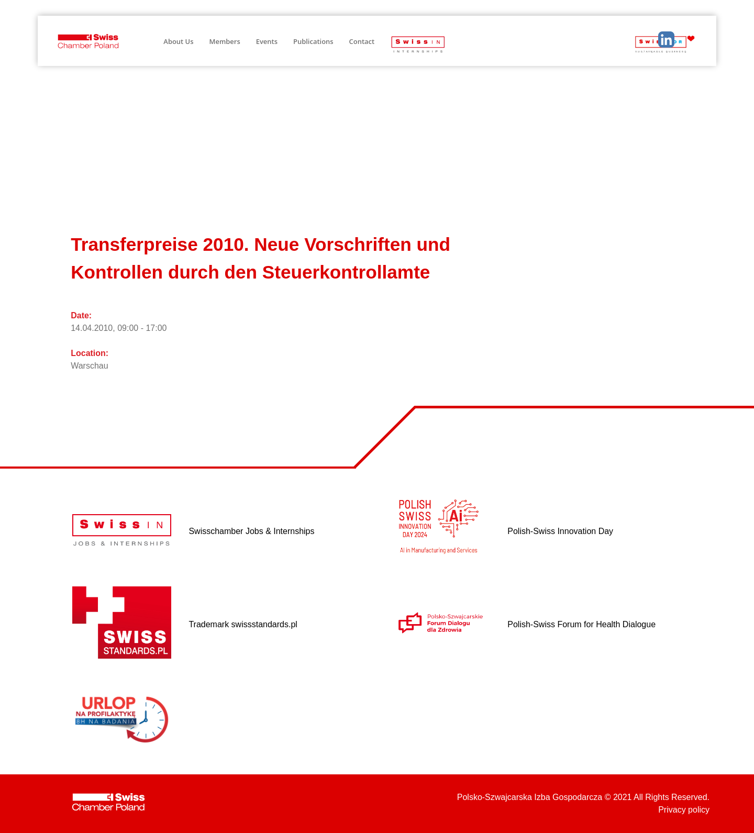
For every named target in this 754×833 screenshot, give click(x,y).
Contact (362, 41)
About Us (178, 41)
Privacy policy (683, 809)
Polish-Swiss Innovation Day (560, 531)
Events (267, 41)
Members (224, 41)
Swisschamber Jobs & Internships (251, 531)
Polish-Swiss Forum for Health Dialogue (581, 624)
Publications (313, 41)
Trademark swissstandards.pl (242, 624)
